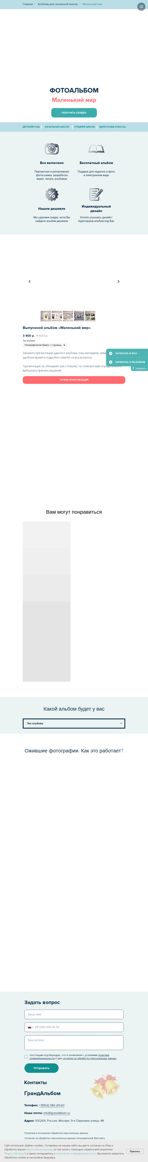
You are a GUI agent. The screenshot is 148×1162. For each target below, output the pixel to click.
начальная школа (57, 126)
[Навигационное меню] (141, 6)
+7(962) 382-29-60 (51, 1105)
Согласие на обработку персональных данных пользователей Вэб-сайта (64, 1138)
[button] (74, 112)
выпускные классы (112, 126)
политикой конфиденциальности (76, 1153)
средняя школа (84, 126)
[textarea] (74, 1042)
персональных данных (39, 1149)
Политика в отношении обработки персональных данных (56, 1133)
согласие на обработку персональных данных (89, 1058)
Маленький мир (92, 4)
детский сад (31, 126)
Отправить (41, 1068)
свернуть (141, 368)
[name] (74, 1014)
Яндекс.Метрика (15, 1153)
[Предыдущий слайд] (29, 281)
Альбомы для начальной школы (58, 4)
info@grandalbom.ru (56, 1113)
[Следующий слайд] (118, 281)
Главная (28, 4)
